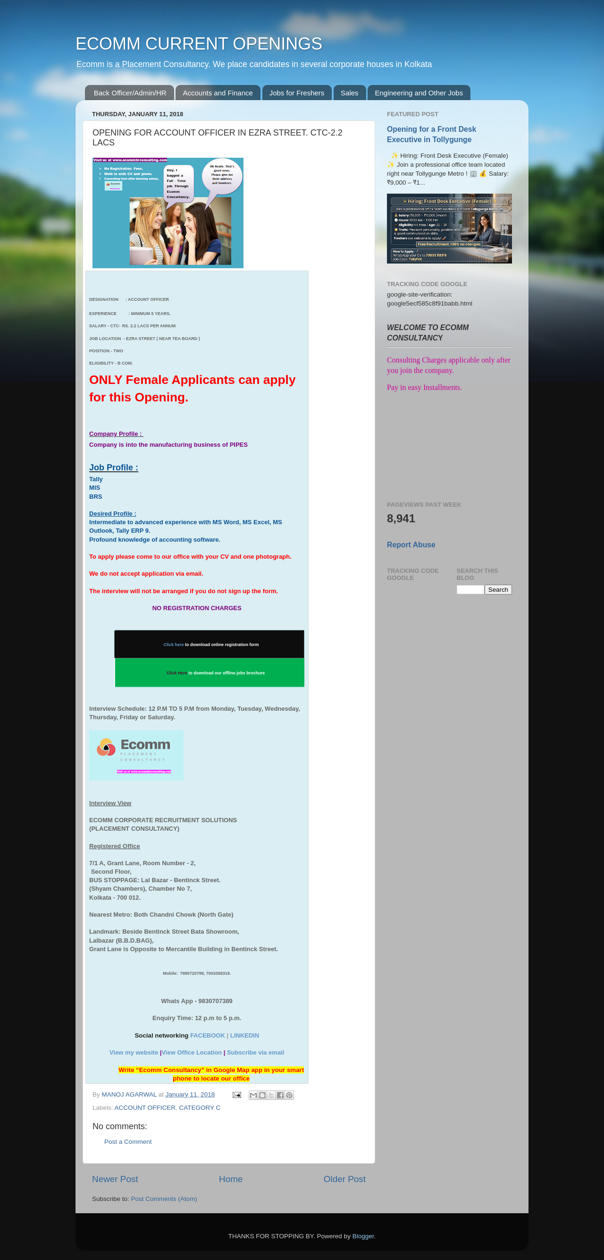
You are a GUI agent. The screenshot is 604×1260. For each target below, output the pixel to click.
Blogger (363, 1236)
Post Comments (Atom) (164, 1198)
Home (231, 1179)
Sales (350, 93)
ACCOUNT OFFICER (145, 1107)
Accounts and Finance (217, 93)
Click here (174, 644)
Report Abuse (411, 545)
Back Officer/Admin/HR (130, 93)
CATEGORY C (200, 1107)
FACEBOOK (207, 1035)
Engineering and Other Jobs (419, 93)
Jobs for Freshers (297, 93)
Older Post (345, 1179)
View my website (133, 1052)
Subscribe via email (255, 1052)
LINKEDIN (244, 1035)
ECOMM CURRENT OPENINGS (199, 43)
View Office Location (191, 1052)
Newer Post (115, 1179)
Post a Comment (128, 1141)
